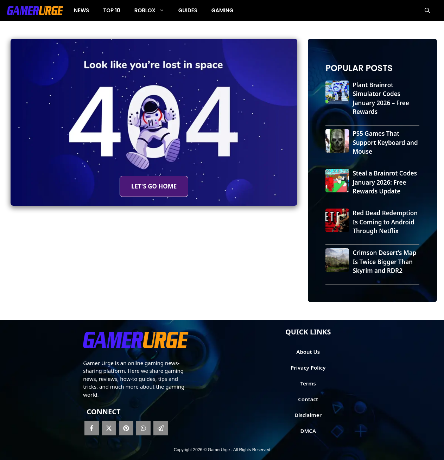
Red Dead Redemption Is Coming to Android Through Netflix (385, 222)
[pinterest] (126, 428)
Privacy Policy (308, 367)
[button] (427, 10)
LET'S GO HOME (154, 186)
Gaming (222, 10)
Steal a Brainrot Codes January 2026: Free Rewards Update (385, 182)
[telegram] (160, 428)
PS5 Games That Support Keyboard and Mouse (385, 142)
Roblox (152, 10)
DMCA (308, 430)
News (81, 10)
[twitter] (109, 428)
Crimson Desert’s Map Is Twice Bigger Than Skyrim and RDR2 (384, 262)
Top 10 (111, 10)
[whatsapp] (143, 428)
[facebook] (91, 428)
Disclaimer (308, 415)
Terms (308, 383)
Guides (187, 10)
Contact (308, 399)
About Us (308, 351)
